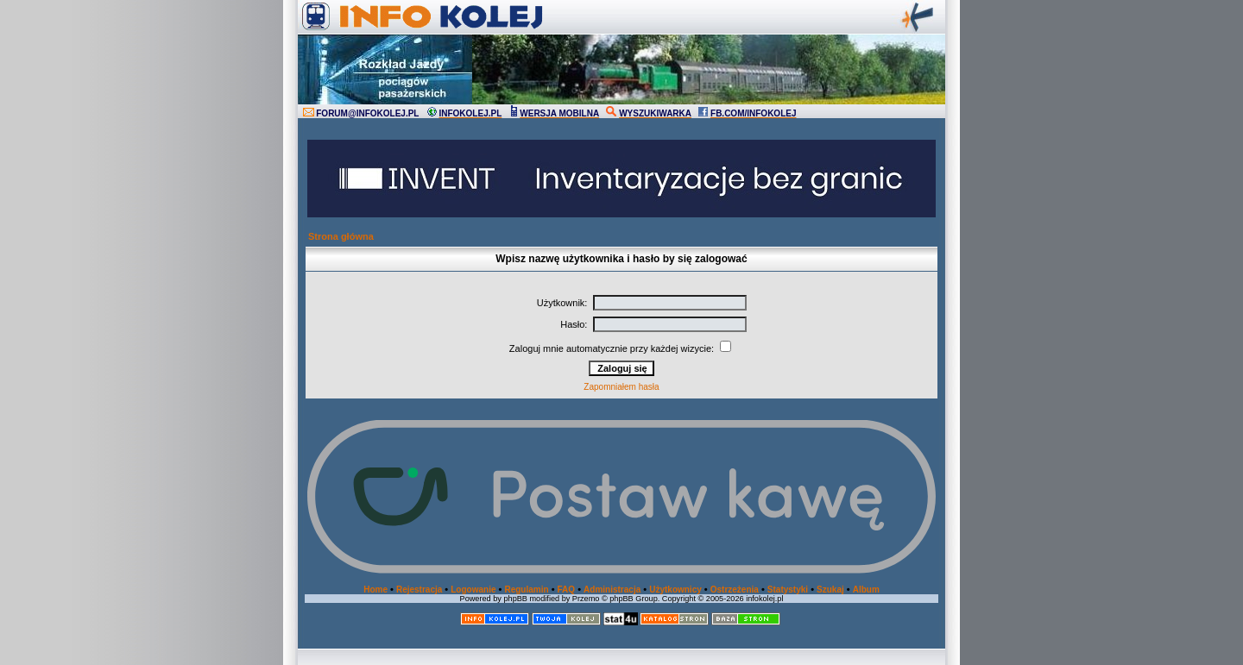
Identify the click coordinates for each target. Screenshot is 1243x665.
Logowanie (473, 589)
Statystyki (787, 589)
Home (375, 589)
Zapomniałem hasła (621, 387)
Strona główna (341, 236)
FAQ (567, 589)
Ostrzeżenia (734, 589)
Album (866, 589)
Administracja (612, 589)
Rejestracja (419, 589)
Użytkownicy (675, 589)
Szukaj (830, 589)
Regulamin (526, 589)
